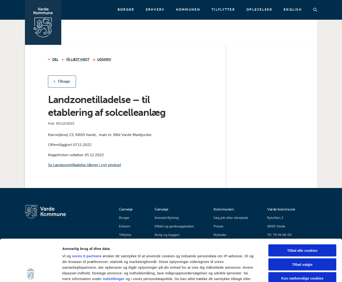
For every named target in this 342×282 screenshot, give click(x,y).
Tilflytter (223, 10)
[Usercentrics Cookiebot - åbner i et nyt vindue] (31, 272)
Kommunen (188, 10)
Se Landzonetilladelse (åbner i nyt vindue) (84, 165)
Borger (126, 10)
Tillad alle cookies (302, 209)
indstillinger (114, 237)
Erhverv (155, 10)
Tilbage (63, 81)
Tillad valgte (302, 223)
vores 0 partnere (87, 214)
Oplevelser (259, 10)
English (293, 10)
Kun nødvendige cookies (302, 237)
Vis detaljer (246, 273)
